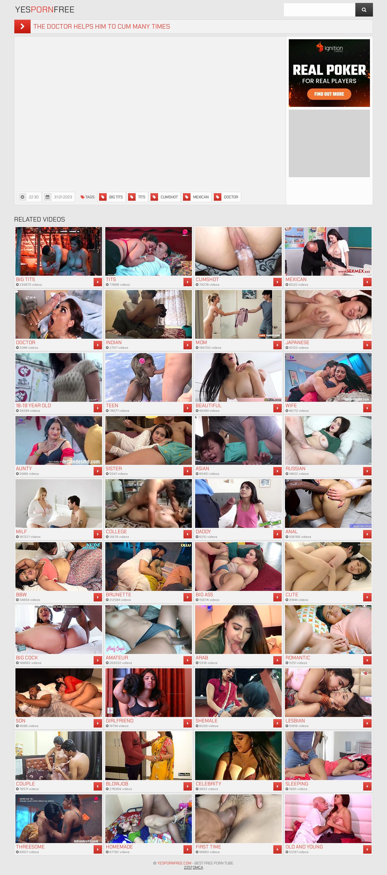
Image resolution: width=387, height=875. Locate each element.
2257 (188, 867)
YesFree (44, 9)
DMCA (198, 867)
